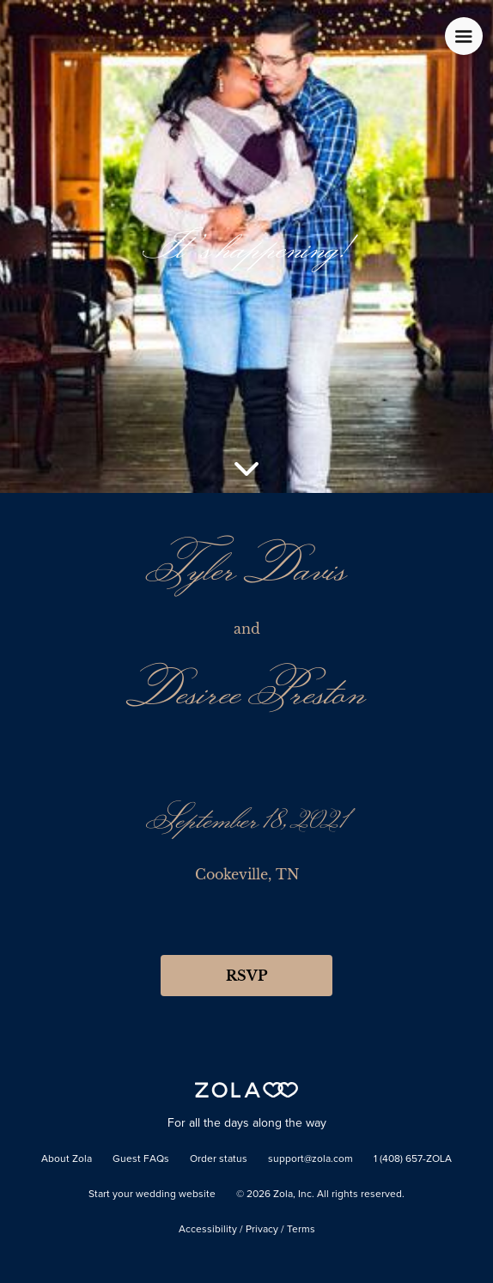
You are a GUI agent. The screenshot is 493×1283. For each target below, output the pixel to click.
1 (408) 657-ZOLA (413, 1159)
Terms (301, 1230)
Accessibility (208, 1230)
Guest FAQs (141, 1159)
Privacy (262, 1230)
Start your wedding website (152, 1194)
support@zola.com (310, 1159)
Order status (218, 1159)
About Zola (66, 1159)
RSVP (246, 975)
